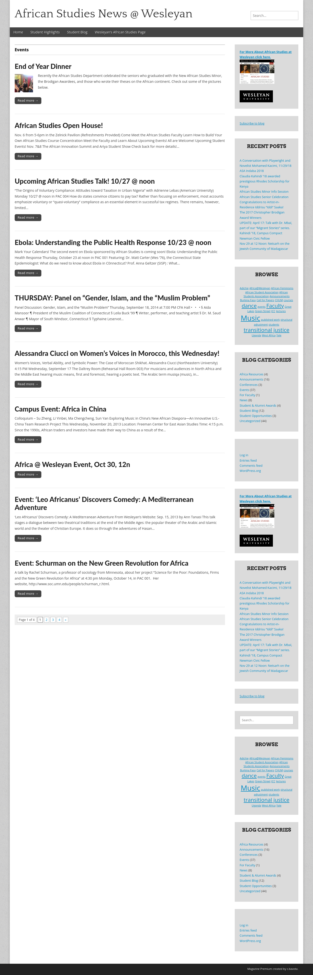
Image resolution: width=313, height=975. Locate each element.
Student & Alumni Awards (258, 405)
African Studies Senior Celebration (264, 197)
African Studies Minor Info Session (264, 192)
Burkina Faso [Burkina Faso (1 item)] (248, 300)
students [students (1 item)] (273, 324)
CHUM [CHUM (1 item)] (279, 300)
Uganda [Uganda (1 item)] (256, 335)
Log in (244, 455)
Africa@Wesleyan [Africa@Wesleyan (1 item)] (259, 288)
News (243, 400)
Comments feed (251, 466)
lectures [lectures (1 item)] (281, 311)
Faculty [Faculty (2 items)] (275, 305)
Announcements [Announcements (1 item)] (279, 296)
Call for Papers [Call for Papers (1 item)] (265, 300)
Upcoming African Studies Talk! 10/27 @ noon (85, 181)
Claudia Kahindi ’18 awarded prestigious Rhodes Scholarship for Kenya (265, 181)
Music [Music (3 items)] (250, 318)
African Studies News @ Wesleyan (103, 13)
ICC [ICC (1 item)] (273, 311)
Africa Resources (251, 374)
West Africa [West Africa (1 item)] (269, 335)
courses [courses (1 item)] (288, 300)
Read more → (28, 100)
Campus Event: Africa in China (60, 409)
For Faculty (247, 395)
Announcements (251, 379)
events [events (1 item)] (261, 306)
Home (18, 32)
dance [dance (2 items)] (249, 305)
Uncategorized (250, 421)
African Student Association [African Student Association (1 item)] (262, 292)
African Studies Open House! (59, 125)
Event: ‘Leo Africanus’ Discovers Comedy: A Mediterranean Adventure (104, 503)
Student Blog (77, 32)
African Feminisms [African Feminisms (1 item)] (282, 288)
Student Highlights (45, 32)
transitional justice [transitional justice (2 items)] (267, 329)
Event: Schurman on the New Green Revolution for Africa (102, 563)
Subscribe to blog (252, 123)
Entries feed (248, 460)
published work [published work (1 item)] (270, 319)
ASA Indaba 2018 (252, 171)
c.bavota (292, 969)
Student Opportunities (256, 416)
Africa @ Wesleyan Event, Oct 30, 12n (72, 464)
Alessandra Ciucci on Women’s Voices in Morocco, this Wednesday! (117, 353)
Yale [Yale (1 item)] (278, 335)
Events (244, 390)
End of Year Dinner (43, 66)
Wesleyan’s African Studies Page (120, 32)
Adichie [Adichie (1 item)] (244, 288)
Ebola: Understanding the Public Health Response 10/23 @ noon (113, 242)
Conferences (249, 385)
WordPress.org (250, 471)
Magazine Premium (259, 969)
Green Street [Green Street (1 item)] (262, 311)
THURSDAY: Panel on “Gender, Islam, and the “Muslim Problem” (112, 298)
